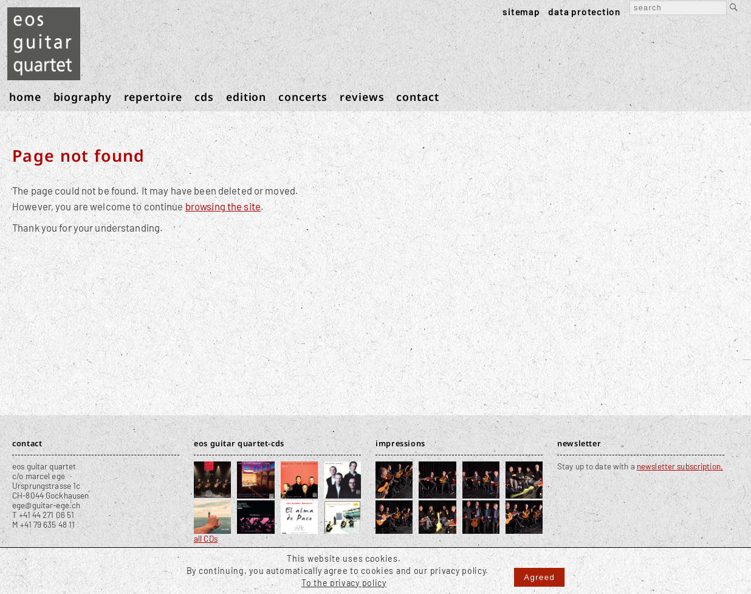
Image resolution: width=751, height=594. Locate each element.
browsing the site (223, 206)
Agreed (539, 577)
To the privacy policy (343, 583)
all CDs (206, 539)
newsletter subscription (679, 466)
